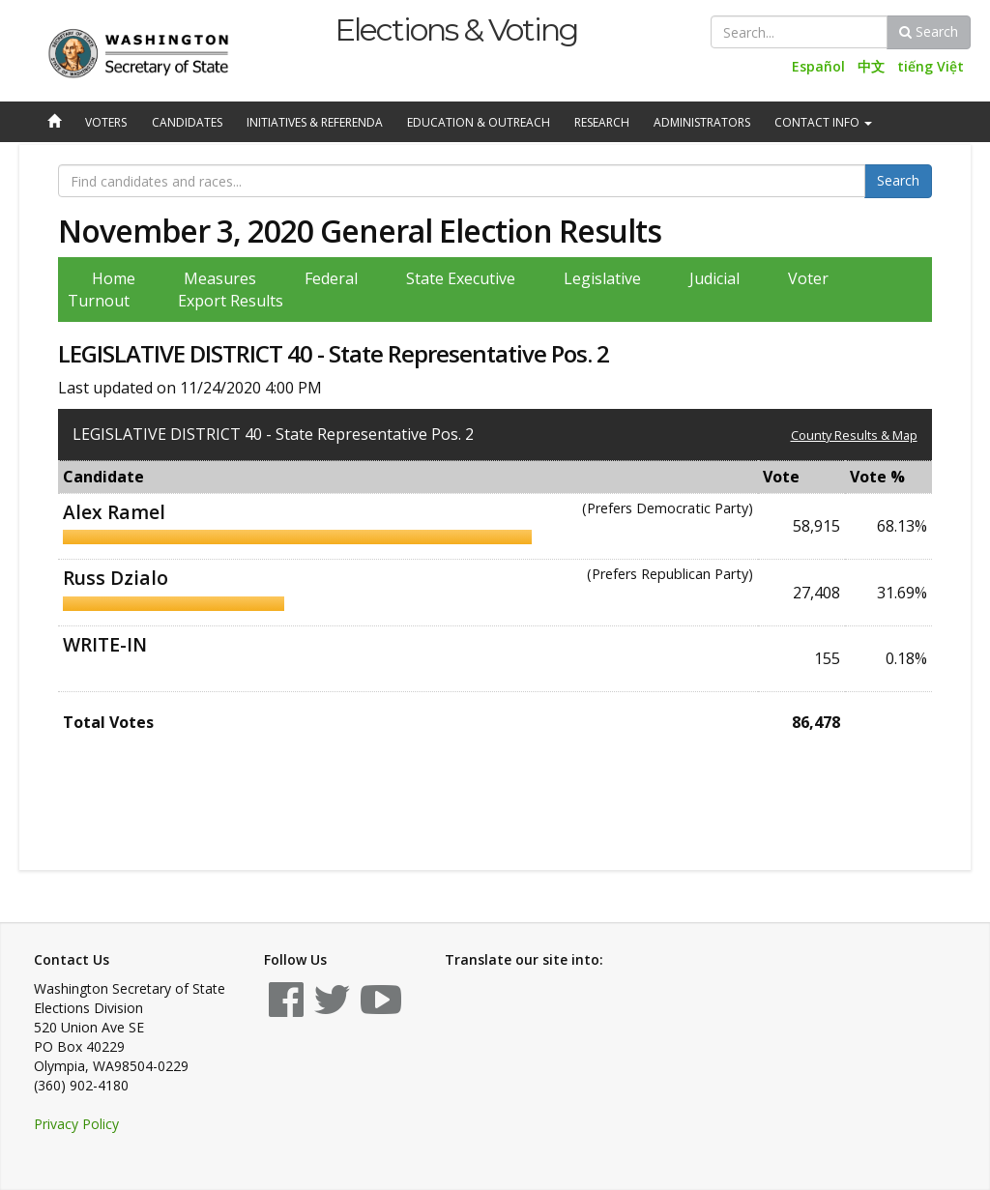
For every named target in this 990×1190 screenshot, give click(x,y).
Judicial (714, 278)
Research (601, 122)
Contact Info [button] (823, 122)
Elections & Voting (456, 29)
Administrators (702, 122)
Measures (220, 278)
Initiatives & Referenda (315, 122)
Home (113, 278)
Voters (106, 122)
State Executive (460, 278)
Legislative (602, 278)
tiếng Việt (930, 66)
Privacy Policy (76, 1124)
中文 (871, 66)
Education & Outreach (478, 122)
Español (818, 66)
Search (928, 31)
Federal (331, 278)
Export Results (230, 300)
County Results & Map (854, 435)
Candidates (187, 122)
